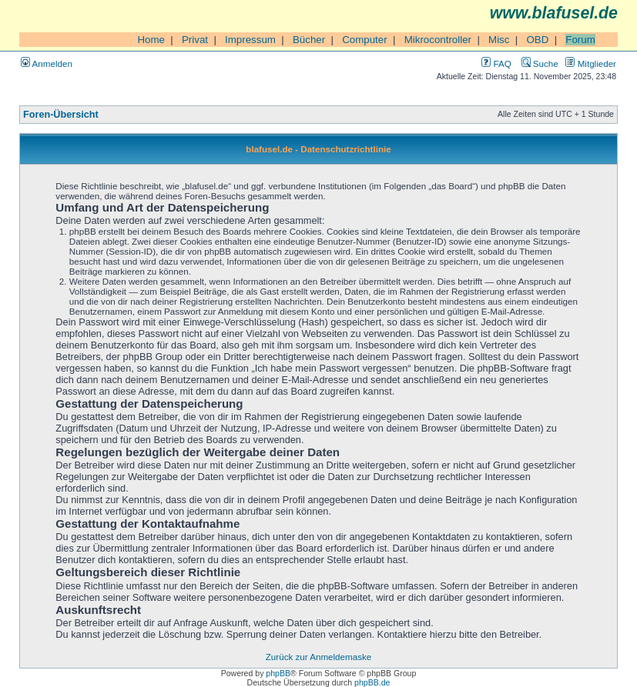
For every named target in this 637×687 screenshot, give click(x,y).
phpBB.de (372, 682)
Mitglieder (590, 63)
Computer (364, 39)
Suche (539, 63)
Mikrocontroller (437, 39)
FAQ (496, 63)
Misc (498, 39)
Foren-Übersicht (61, 114)
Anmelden (46, 63)
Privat (195, 39)
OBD (537, 39)
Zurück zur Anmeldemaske (318, 657)
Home (151, 39)
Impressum (250, 39)
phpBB (278, 673)
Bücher (309, 39)
